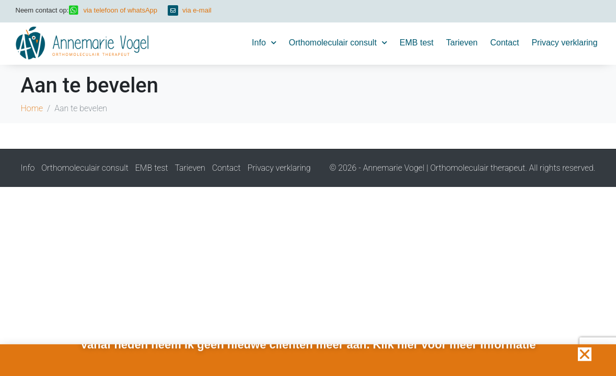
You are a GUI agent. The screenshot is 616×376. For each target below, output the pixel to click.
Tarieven (462, 42)
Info (264, 42)
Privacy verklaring (564, 42)
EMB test (417, 42)
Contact (504, 42)
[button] (584, 355)
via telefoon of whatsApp (120, 10)
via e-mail (197, 10)
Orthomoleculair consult (338, 42)
